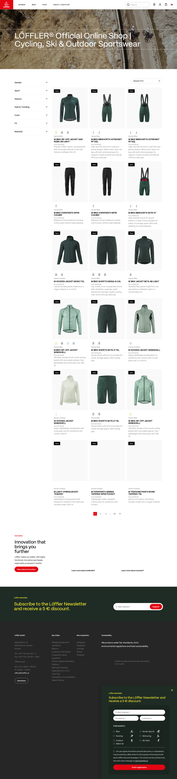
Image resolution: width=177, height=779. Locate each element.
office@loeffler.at (22, 673)
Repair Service (58, 680)
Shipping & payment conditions (60, 644)
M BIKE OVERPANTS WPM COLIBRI (66, 214)
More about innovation (26, 569)
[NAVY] (105, 274)
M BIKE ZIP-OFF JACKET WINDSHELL (66, 351)
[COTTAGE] (68, 343)
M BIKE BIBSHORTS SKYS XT (142, 213)
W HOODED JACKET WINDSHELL (63, 422)
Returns (55, 648)
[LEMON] (56, 343)
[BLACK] (93, 343)
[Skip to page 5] (110, 514)
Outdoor (125, 740)
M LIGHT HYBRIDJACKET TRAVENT (66, 493)
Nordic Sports (151, 731)
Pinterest (80, 654)
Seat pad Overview (60, 667)
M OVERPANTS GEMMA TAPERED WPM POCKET (103, 493)
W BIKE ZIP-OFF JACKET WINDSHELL (140, 422)
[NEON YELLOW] (56, 132)
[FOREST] (68, 132)
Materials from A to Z (61, 670)
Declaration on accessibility (63, 677)
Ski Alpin (151, 740)
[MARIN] (73, 343)
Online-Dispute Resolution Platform (63, 663)
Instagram (81, 642)
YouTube (80, 648)
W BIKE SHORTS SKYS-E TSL (105, 350)
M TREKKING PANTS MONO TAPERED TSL (141, 493)
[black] (62, 132)
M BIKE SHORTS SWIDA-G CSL (106, 281)
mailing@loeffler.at (141, 761)
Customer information (61, 651)
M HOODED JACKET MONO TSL (69, 281)
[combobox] (137, 4)
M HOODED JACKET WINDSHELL (144, 350)
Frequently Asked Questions (59, 656)
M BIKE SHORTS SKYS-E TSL (105, 421)
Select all (120, 744)
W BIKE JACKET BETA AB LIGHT (143, 281)
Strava (79, 651)
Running (125, 736)
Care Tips (56, 673)
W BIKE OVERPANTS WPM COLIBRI (104, 214)
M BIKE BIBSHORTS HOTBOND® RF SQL (106, 140)
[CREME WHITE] (56, 414)
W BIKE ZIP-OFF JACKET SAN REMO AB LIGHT (68, 140)
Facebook (81, 645)
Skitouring (151, 736)
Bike (125, 731)
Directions (21, 680)
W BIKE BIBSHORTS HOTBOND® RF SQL (143, 140)
